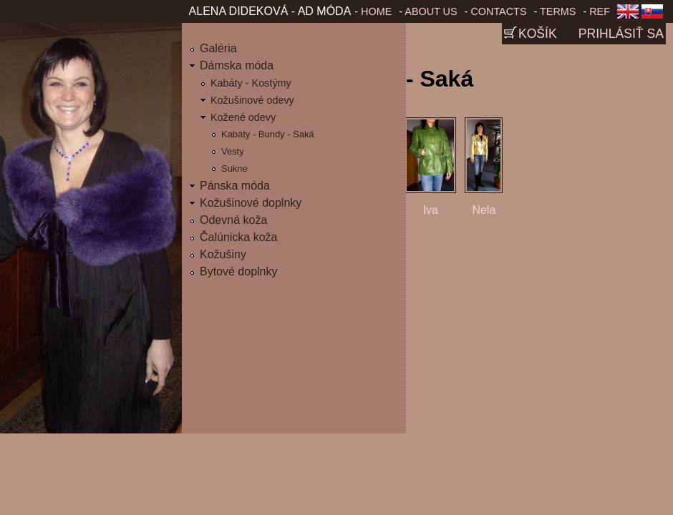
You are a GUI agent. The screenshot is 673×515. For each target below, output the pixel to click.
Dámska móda (236, 65)
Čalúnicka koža (239, 237)
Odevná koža (233, 220)
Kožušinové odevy (252, 100)
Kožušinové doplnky (250, 203)
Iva (430, 210)
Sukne (234, 168)
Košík (537, 33)
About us (431, 11)
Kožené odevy (243, 117)
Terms (558, 11)
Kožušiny (223, 254)
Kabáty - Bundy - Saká (267, 134)
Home (376, 11)
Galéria (218, 48)
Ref (599, 11)
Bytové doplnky (239, 271)
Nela (483, 210)
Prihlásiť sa (621, 33)
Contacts (498, 11)
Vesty (232, 151)
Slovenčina (655, 15)
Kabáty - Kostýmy (250, 83)
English (628, 15)
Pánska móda (235, 186)
